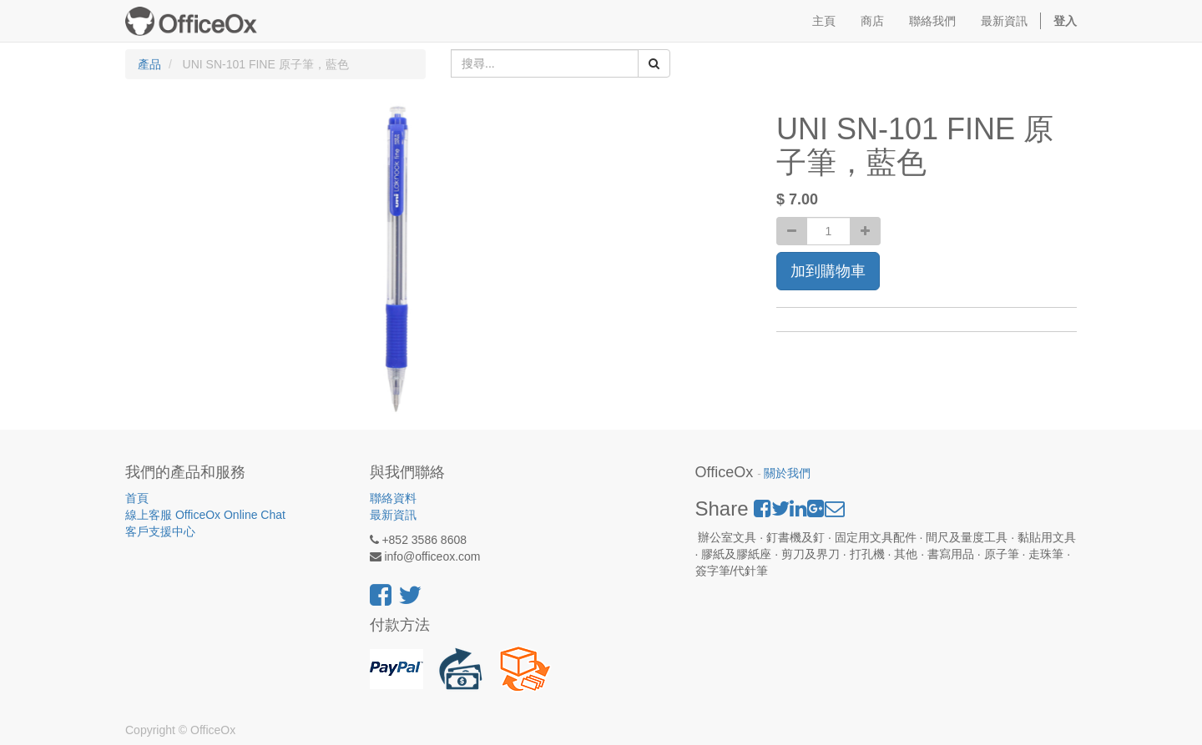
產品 (149, 64)
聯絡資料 (393, 498)
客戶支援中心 (160, 531)
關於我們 (787, 473)
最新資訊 (393, 514)
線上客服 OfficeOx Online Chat (205, 514)
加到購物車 (828, 271)
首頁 (137, 498)
